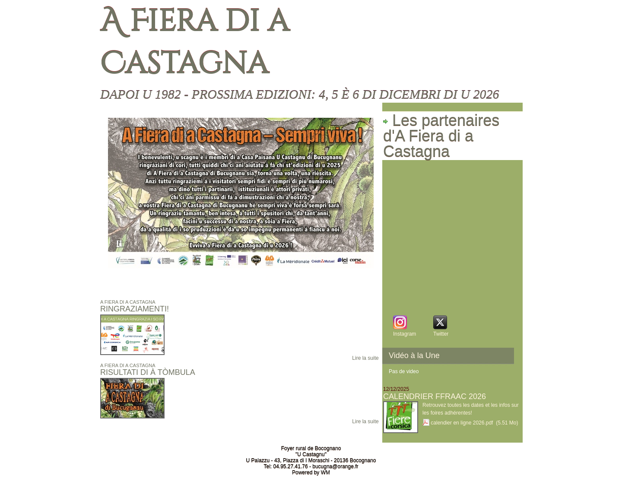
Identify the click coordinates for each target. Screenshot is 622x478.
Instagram (404, 334)
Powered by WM (311, 472)
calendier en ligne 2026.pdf (462, 423)
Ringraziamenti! (134, 309)
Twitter (440, 334)
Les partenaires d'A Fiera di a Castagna (441, 136)
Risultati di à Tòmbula (147, 372)
